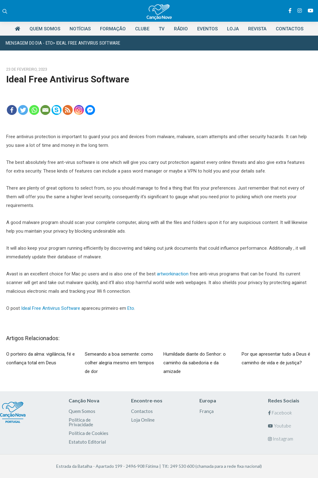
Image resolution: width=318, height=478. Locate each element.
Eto (130, 308)
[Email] (45, 110)
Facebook (280, 412)
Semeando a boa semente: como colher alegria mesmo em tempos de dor (119, 362)
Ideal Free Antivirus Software (50, 308)
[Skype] (56, 110)
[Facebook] (12, 110)
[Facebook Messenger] (90, 110)
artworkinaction (173, 274)
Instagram (280, 438)
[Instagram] (79, 110)
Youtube (279, 425)
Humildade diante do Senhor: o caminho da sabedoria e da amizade (194, 362)
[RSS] (68, 110)
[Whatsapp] (34, 110)
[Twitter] (23, 110)
